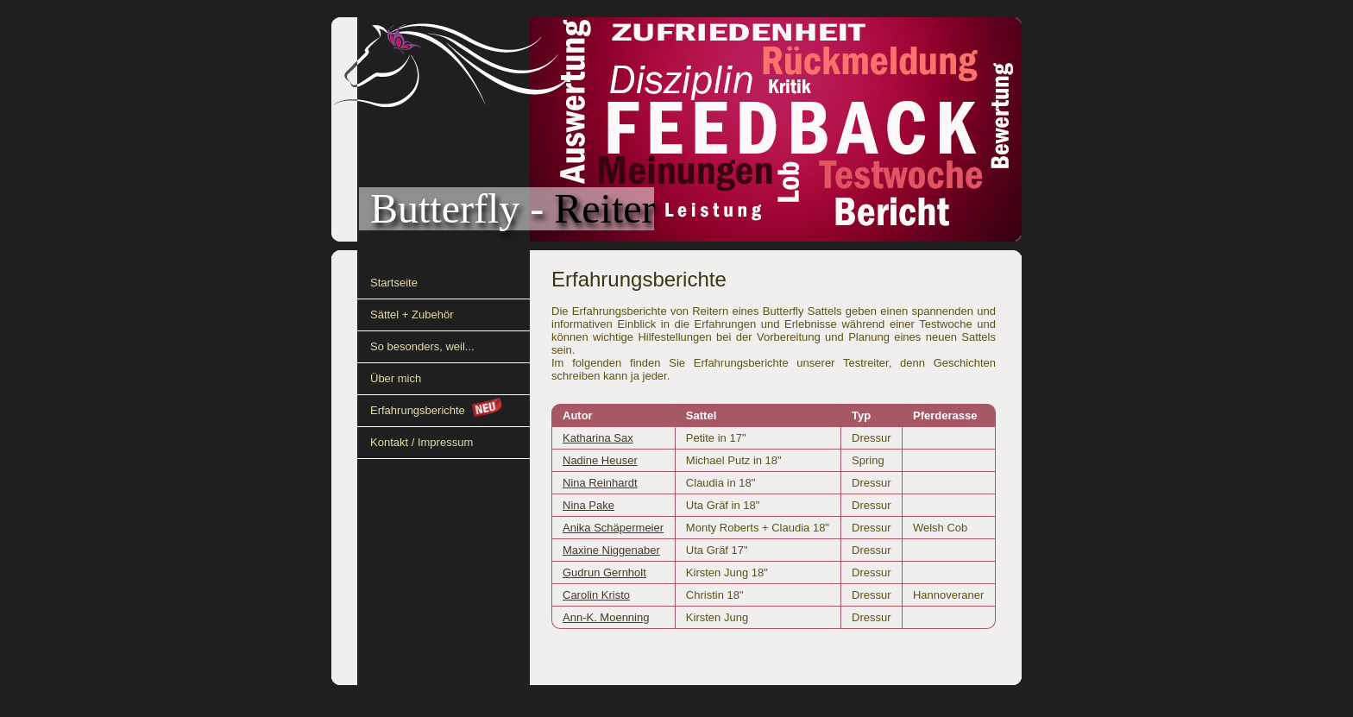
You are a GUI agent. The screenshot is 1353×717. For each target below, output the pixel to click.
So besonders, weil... (422, 346)
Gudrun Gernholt (604, 572)
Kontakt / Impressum (421, 442)
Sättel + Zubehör (411, 314)
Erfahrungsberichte (417, 410)
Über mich (395, 378)
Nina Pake (588, 505)
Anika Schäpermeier (613, 527)
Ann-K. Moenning (606, 617)
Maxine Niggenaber (611, 550)
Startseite (394, 282)
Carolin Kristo (596, 594)
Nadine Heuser (600, 460)
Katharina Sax (598, 437)
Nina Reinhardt (600, 482)
